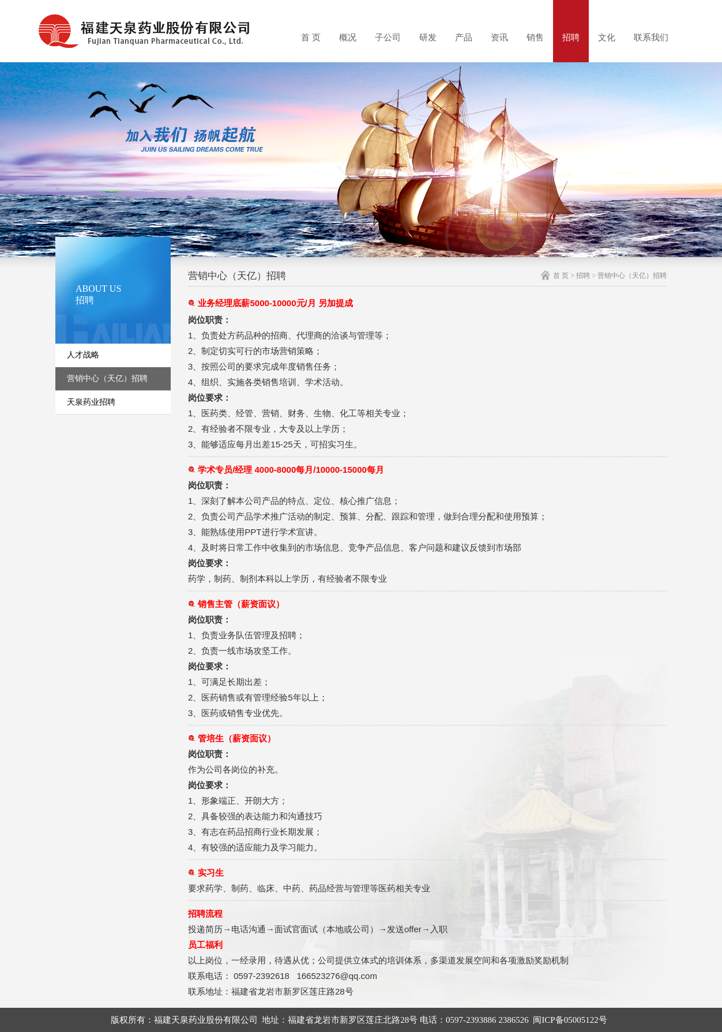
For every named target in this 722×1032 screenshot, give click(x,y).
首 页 (311, 37)
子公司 (388, 37)
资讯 (499, 37)
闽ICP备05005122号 (570, 1020)
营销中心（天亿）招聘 (107, 378)
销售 (535, 37)
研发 (428, 37)
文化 (606, 37)
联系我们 (651, 37)
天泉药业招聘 (91, 402)
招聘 (571, 37)
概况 (347, 37)
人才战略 (83, 355)
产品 (463, 37)
